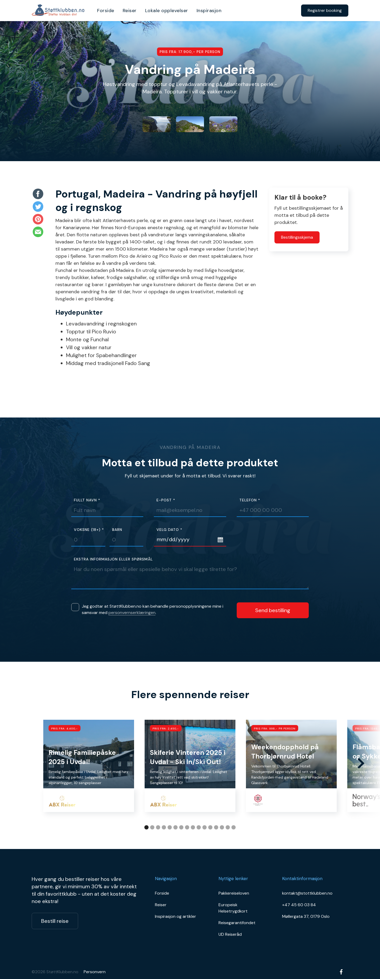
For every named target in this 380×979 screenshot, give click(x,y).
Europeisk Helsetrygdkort (233, 908)
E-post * (165, 500)
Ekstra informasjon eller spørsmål (113, 559)
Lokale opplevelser (166, 10)
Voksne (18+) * (89, 529)
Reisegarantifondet (236, 922)
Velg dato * (169, 529)
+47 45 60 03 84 (299, 905)
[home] (60, 10)
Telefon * (249, 500)
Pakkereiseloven (233, 893)
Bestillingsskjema (297, 237)
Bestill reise (55, 921)
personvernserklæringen (131, 612)
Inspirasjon (209, 10)
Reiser (130, 10)
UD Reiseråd (230, 934)
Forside (105, 10)
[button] (361, 763)
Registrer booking (325, 10)
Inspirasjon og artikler (175, 916)
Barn (117, 529)
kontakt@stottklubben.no (307, 893)
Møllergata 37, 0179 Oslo (306, 916)
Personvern (95, 972)
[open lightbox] (156, 124)
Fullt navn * (87, 500)
